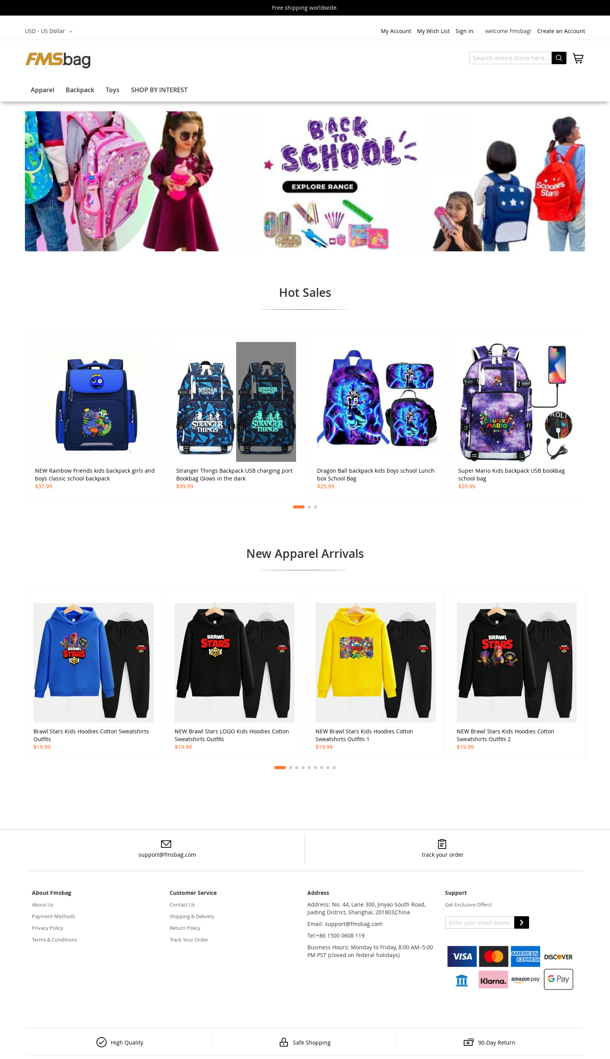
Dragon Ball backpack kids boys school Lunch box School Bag (376, 474)
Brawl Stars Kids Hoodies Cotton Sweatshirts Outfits (91, 735)
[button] (50, 31)
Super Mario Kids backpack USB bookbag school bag (511, 474)
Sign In (464, 31)
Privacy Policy (47, 927)
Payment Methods (53, 916)
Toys (112, 90)
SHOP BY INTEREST (159, 90)
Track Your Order (189, 939)
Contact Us (182, 904)
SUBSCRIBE (521, 922)
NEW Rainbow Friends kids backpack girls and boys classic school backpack (95, 474)
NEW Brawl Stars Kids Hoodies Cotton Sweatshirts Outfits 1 (364, 735)
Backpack (80, 90)
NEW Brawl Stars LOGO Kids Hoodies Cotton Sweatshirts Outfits (232, 735)
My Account (396, 31)
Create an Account (561, 31)
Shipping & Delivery (192, 916)
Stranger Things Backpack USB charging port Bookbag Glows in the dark (234, 474)
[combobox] (517, 58)
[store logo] (58, 60)
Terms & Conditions (54, 939)
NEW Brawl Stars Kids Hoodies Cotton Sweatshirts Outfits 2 (505, 735)
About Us (42, 904)
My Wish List (433, 31)
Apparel (42, 90)
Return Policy (185, 927)
